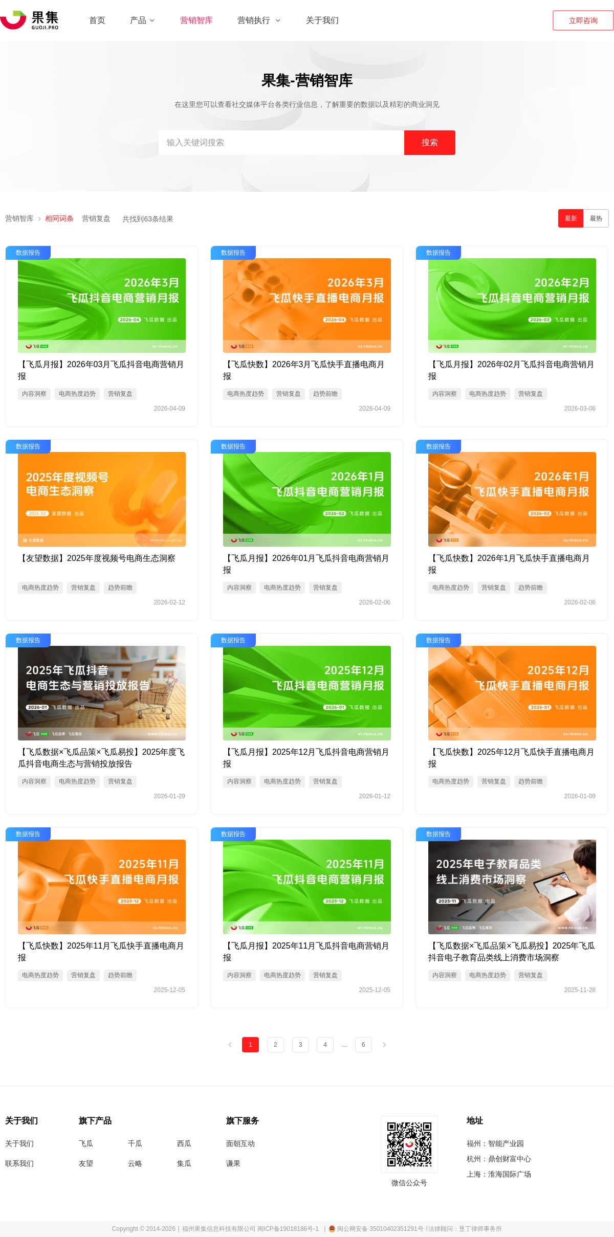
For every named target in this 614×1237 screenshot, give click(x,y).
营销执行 (259, 20)
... (344, 1044)
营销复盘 (96, 218)
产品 (143, 20)
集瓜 (184, 1163)
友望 (86, 1163)
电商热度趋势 (77, 393)
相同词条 (59, 218)
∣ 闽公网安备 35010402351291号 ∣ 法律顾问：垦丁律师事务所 (412, 1228)
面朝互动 (240, 1143)
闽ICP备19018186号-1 (288, 1228)
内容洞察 (34, 393)
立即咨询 (583, 20)
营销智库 (196, 20)
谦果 (233, 1163)
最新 (571, 218)
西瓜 (184, 1143)
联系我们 (19, 1163)
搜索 (430, 142)
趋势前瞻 (325, 393)
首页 (97, 20)
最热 (596, 218)
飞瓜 (86, 1143)
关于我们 (322, 20)
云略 (135, 1163)
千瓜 (135, 1143)
